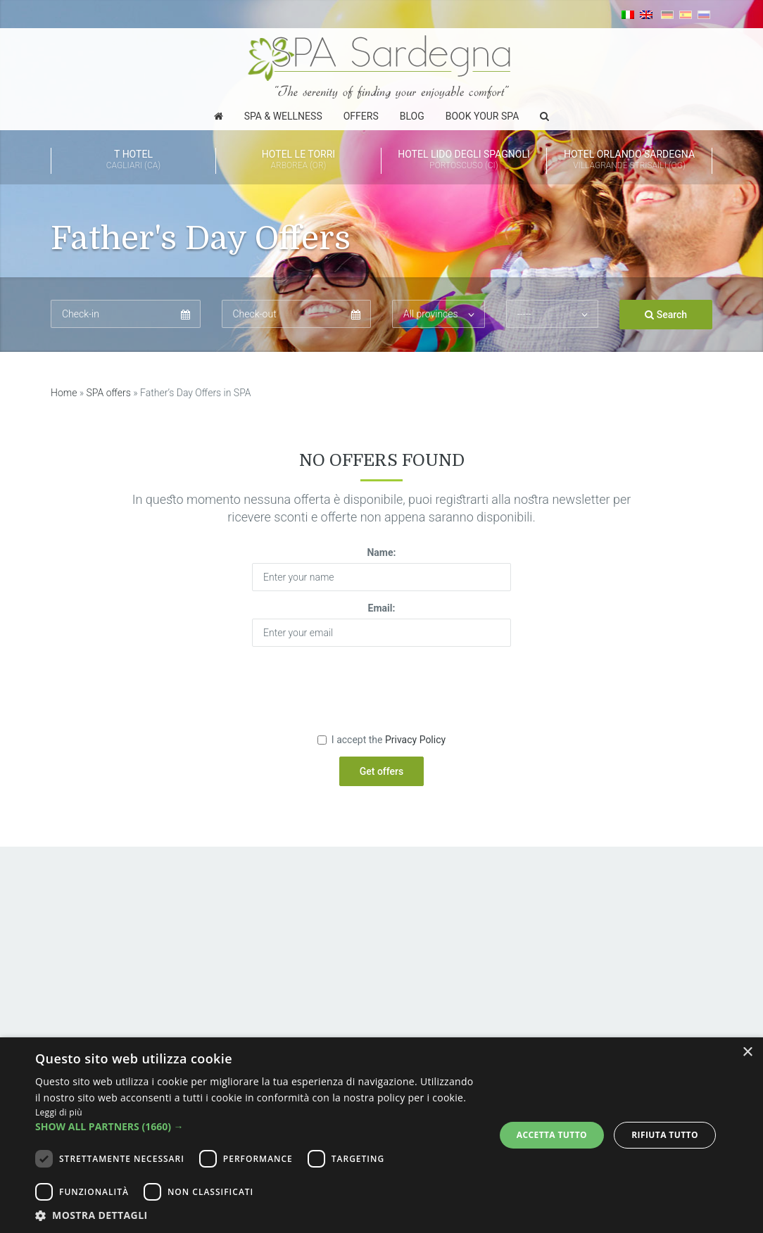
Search (666, 314)
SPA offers (109, 392)
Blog (412, 116)
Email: (382, 608)
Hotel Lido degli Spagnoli (464, 160)
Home (64, 392)
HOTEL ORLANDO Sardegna (629, 160)
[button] (258, 1127)
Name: (381, 552)
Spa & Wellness (283, 116)
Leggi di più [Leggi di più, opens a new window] (58, 1112)
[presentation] (381, 684)
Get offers (382, 771)
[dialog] (381, 1135)
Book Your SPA (482, 116)
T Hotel (133, 160)
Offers (361, 116)
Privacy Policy (415, 739)
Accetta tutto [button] (552, 1135)
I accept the (381, 739)
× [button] (747, 1052)
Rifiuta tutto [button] (664, 1135)
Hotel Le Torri (298, 160)
